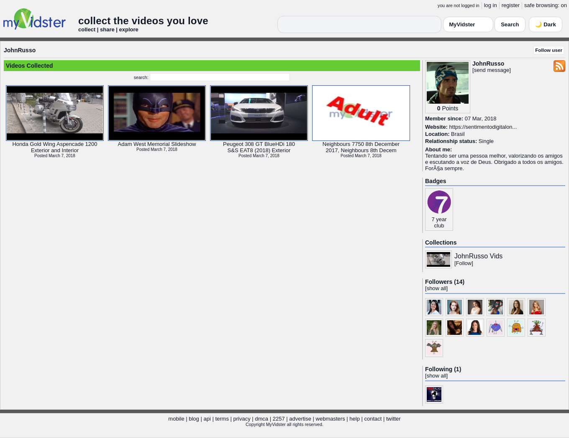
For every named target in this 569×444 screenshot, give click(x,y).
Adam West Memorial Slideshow (157, 144)
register (511, 5)
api (206, 419)
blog (194, 419)
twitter (393, 419)
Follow (464, 263)
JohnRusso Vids (478, 256)
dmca (261, 419)
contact (373, 419)
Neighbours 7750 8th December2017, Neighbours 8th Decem (361, 147)
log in (490, 5)
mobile (176, 419)
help (354, 419)
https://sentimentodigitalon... (483, 127)
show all (436, 288)
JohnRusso (20, 50)
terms (222, 419)
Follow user (548, 50)
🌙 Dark (545, 24)
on (564, 5)
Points (450, 108)
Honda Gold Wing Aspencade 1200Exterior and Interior (54, 147)
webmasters (330, 419)
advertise (300, 419)
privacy (242, 419)
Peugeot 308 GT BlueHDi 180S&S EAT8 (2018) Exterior (259, 147)
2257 (279, 419)
